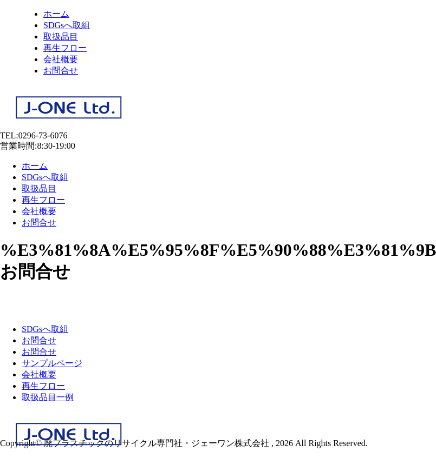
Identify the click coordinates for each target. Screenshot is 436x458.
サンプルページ (52, 363)
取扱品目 (60, 36)
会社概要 (60, 59)
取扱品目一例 (48, 397)
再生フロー (65, 47)
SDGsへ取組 (66, 25)
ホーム (56, 13)
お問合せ (60, 70)
